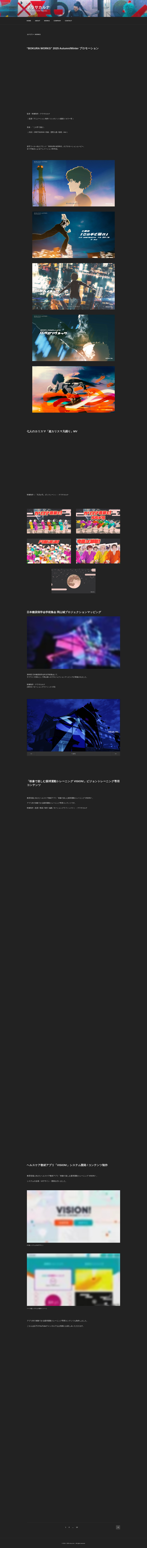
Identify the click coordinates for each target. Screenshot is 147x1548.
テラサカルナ (38, 7)
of (73, 754)
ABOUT (37, 21)
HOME (29, 21)
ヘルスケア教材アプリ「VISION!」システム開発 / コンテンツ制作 (67, 1165)
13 (77, 1527)
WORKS (47, 21)
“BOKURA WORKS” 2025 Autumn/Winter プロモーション (63, 48)
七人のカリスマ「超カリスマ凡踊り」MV (52, 431)
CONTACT (68, 21)
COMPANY (57, 21)
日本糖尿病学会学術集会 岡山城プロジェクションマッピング (64, 612)
